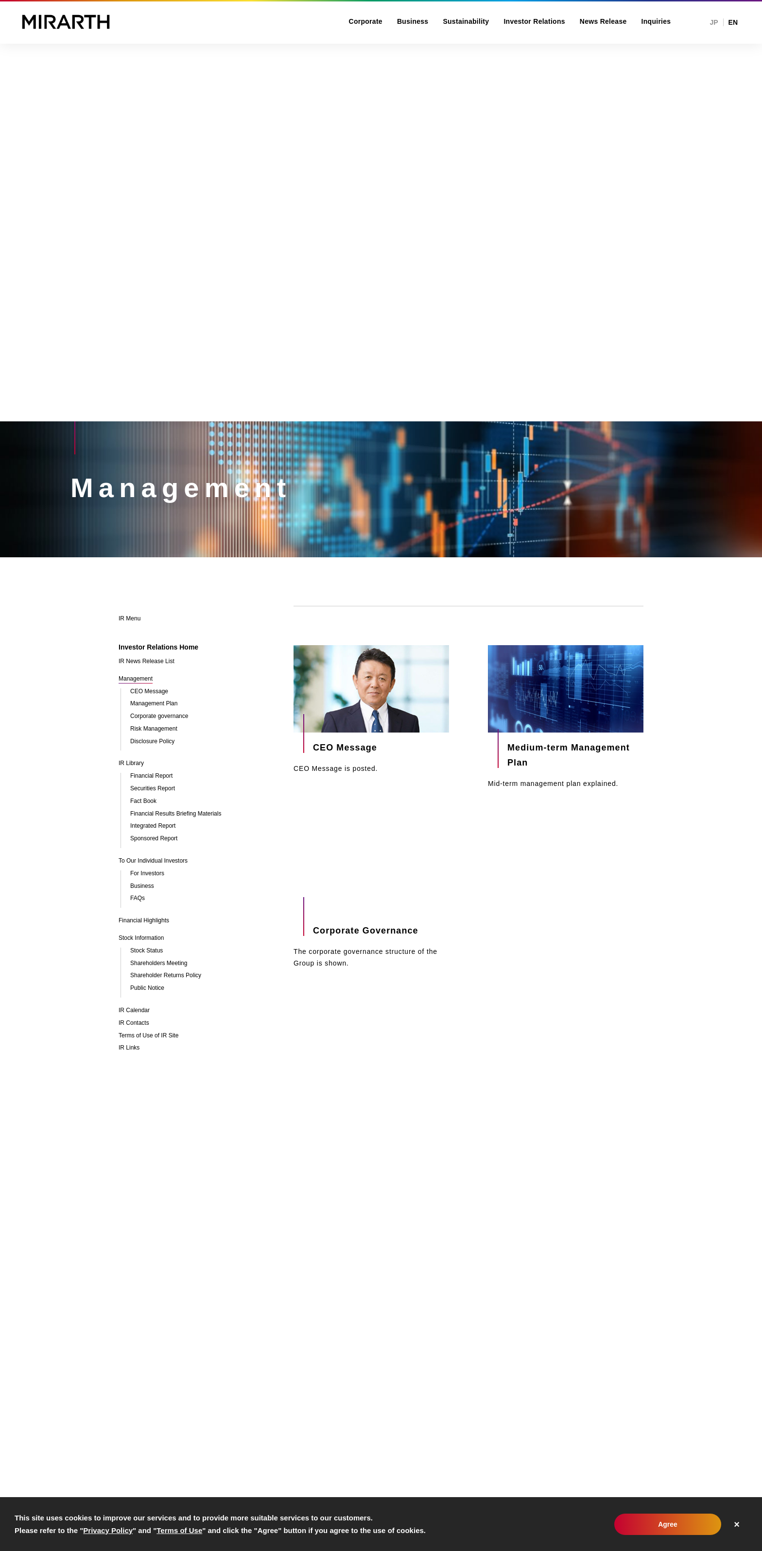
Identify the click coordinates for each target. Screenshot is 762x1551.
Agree (667, 1524)
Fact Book (143, 801)
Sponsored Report (153, 838)
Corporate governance (159, 716)
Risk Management (153, 729)
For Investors (147, 873)
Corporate (365, 21)
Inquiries (656, 21)
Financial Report (151, 776)
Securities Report (152, 788)
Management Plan (153, 703)
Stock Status (146, 951)
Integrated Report (152, 826)
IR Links (129, 1048)
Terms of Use (179, 1530)
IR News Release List (146, 661)
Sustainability (466, 21)
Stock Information (141, 938)
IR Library (131, 763)
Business (413, 21)
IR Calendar (134, 1010)
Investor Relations (534, 21)
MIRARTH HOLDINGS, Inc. (65, 22)
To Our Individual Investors (153, 861)
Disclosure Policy (152, 741)
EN (733, 22)
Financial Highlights (144, 920)
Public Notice (147, 988)
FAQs (137, 898)
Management (136, 679)
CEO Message (149, 691)
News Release (603, 21)
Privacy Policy (108, 1530)
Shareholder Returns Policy (165, 975)
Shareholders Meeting (158, 963)
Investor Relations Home (158, 647)
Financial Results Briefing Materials (175, 814)
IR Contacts (134, 1023)
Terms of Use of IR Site (148, 1036)
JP (714, 22)
